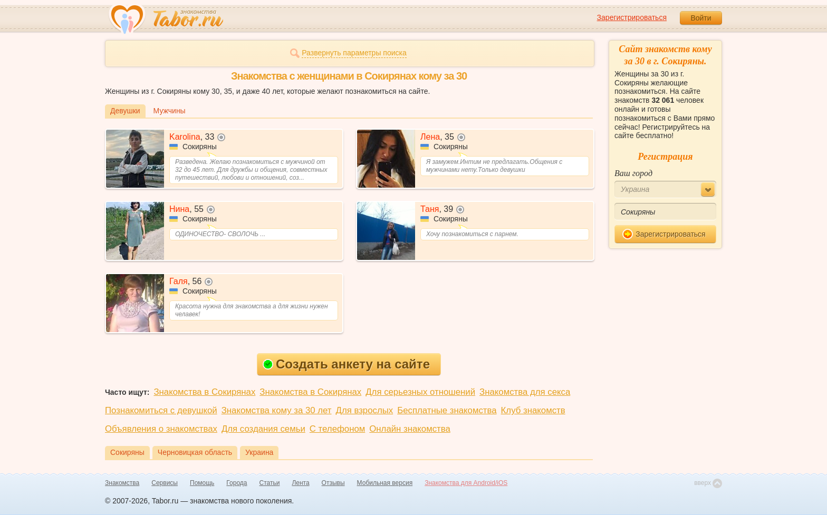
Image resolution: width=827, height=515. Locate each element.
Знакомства (122, 483)
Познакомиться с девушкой (161, 410)
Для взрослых (364, 410)
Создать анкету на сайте (346, 364)
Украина (259, 452)
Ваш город (633, 173)
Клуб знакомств (533, 410)
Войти (700, 18)
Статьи (269, 483)
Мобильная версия (385, 483)
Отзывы (333, 483)
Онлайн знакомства (409, 429)
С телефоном (337, 429)
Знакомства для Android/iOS (466, 483)
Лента (300, 483)
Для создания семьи (263, 429)
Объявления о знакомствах (161, 429)
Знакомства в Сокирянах (204, 392)
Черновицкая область (195, 452)
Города (236, 483)
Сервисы (164, 483)
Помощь (202, 483)
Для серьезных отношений (420, 392)
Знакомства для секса (524, 392)
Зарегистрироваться (632, 17)
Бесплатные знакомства (446, 410)
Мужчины (169, 110)
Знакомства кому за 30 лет (277, 410)
